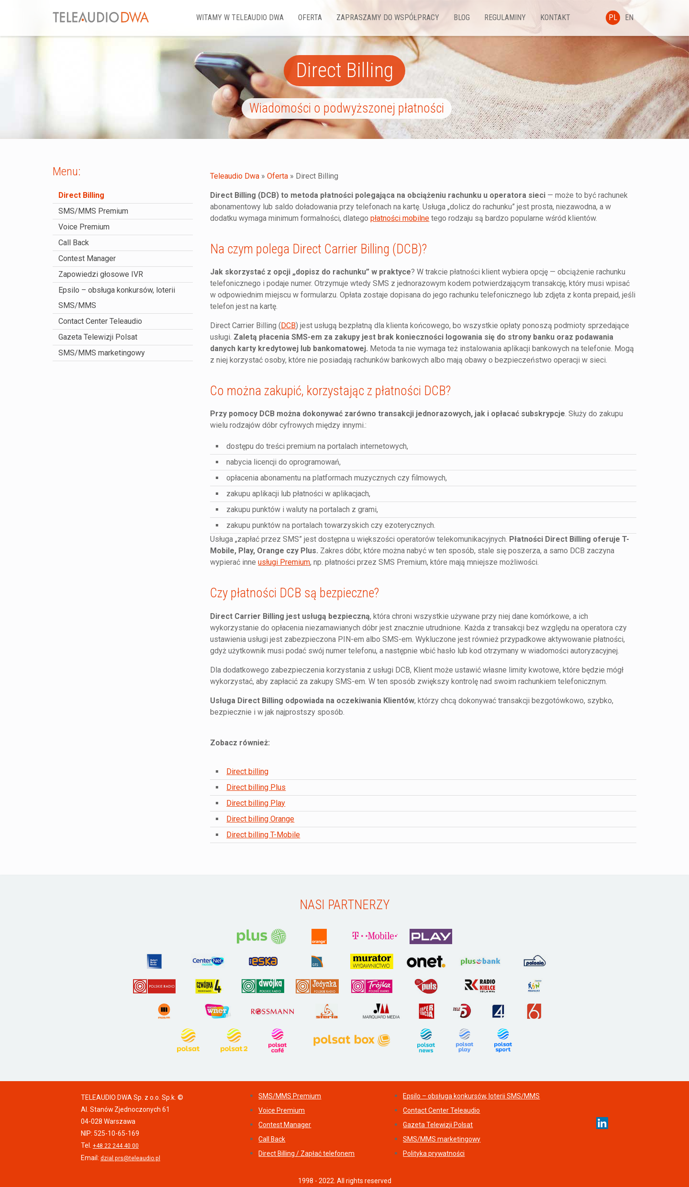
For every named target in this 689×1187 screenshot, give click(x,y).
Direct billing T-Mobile (263, 834)
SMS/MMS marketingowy (101, 352)
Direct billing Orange (260, 818)
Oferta (327, 17)
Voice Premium (84, 226)
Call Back (73, 242)
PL (613, 17)
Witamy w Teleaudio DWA (257, 17)
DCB (288, 325)
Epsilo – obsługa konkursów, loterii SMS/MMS (471, 1096)
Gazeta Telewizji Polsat (97, 337)
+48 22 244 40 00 (116, 1145)
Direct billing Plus (256, 787)
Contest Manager (87, 258)
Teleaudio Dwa (234, 176)
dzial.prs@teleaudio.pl (130, 1158)
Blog (479, 17)
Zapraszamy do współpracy (405, 17)
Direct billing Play (255, 803)
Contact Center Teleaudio (100, 321)
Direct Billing (81, 195)
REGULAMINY (522, 17)
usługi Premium (284, 562)
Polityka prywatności (434, 1153)
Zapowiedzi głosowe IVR (100, 274)
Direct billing (247, 771)
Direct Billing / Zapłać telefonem (306, 1153)
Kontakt (572, 17)
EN (629, 17)
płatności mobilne (399, 218)
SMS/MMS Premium (93, 211)
